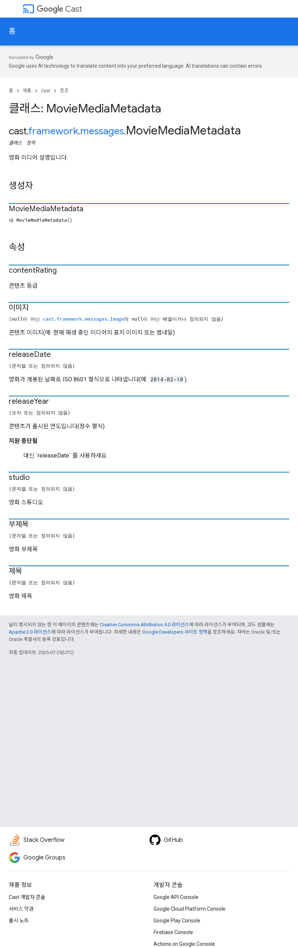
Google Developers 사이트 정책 (174, 632)
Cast (59, 9)
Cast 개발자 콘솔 (27, 897)
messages (102, 131)
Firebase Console (173, 932)
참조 (64, 90)
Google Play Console (177, 920)
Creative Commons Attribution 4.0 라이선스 (144, 624)
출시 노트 (19, 920)
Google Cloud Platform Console (190, 909)
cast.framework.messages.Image (83, 319)
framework (53, 131)
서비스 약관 (21, 909)
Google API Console (176, 897)
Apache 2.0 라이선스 (30, 632)
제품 (27, 90)
